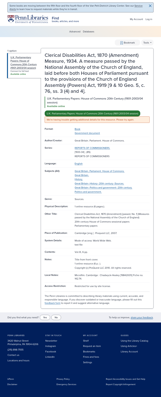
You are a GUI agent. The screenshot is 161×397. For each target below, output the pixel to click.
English (79, 163)
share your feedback (142, 317)
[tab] (24, 65)
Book (77, 129)
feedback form (52, 303)
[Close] (150, 6)
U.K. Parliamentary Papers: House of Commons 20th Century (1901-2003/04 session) (92, 113)
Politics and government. (88, 191)
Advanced (74, 31)
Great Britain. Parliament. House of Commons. (99, 171)
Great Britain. (82, 175)
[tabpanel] (97, 110)
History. (79, 179)
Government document (87, 133)
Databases (88, 31)
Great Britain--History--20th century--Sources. (99, 183)
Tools (146, 42)
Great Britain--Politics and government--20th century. (103, 187)
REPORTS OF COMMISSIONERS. (92, 148)
